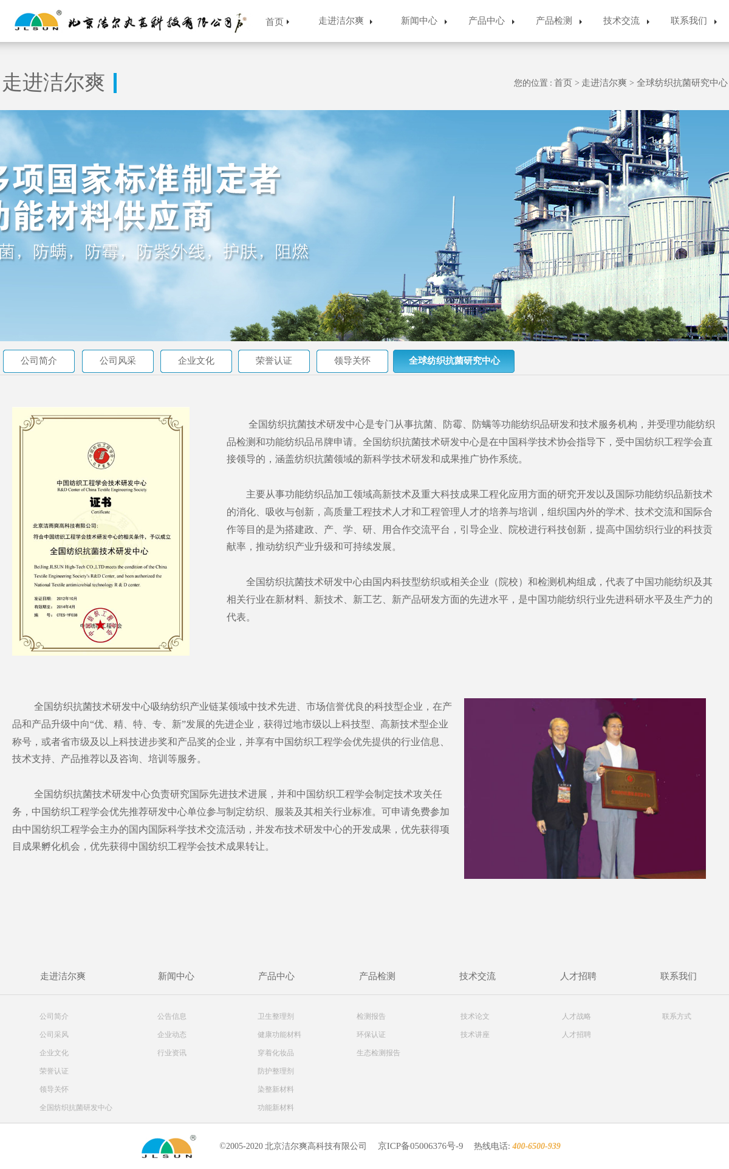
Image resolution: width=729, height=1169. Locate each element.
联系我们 (689, 21)
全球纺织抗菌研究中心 (682, 83)
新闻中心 (419, 21)
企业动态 (172, 1034)
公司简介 (39, 361)
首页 (274, 22)
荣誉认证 (274, 361)
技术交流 (621, 21)
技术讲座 (475, 1034)
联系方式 (676, 1016)
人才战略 (576, 1016)
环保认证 (371, 1034)
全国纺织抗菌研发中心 (75, 1107)
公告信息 (172, 1016)
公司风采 (118, 361)
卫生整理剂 (276, 1016)
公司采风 (54, 1034)
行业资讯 (172, 1053)
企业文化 (196, 361)
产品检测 (554, 21)
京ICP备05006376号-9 (421, 1146)
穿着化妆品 (276, 1053)
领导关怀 (352, 361)
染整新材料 (276, 1089)
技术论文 (475, 1016)
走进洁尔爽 (341, 21)
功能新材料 (276, 1107)
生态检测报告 (378, 1053)
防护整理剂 (276, 1071)
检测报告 (371, 1016)
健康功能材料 (279, 1034)
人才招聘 (578, 976)
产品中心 (486, 21)
